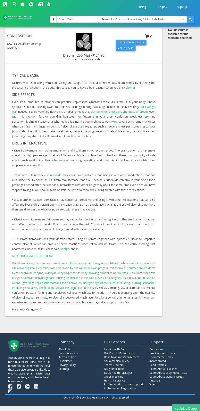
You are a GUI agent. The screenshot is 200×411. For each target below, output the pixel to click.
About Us (64, 354)
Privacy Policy (67, 370)
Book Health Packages (118, 377)
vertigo (65, 249)
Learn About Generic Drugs (166, 381)
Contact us (156, 354)
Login (162, 7)
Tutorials (155, 385)
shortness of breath (135, 111)
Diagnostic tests (114, 373)
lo (77, 249)
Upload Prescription (131, 42)
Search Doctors (114, 370)
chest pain (114, 111)
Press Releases (68, 358)
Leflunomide (54, 175)
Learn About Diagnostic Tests (168, 377)
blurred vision (98, 111)
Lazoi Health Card (115, 354)
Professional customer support (123, 389)
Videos (153, 389)
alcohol (130, 87)
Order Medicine (113, 381)
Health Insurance (114, 385)
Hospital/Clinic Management (121, 362)
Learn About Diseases (163, 373)
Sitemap (64, 373)
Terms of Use (67, 362)
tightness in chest (118, 288)
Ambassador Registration (120, 393)
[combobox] (77, 19)
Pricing (143, 7)
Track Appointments (162, 358)
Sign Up (183, 7)
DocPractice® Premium (119, 358)
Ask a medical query (116, 366)
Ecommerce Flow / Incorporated (161, 364)
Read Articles (157, 370)
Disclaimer (65, 366)
